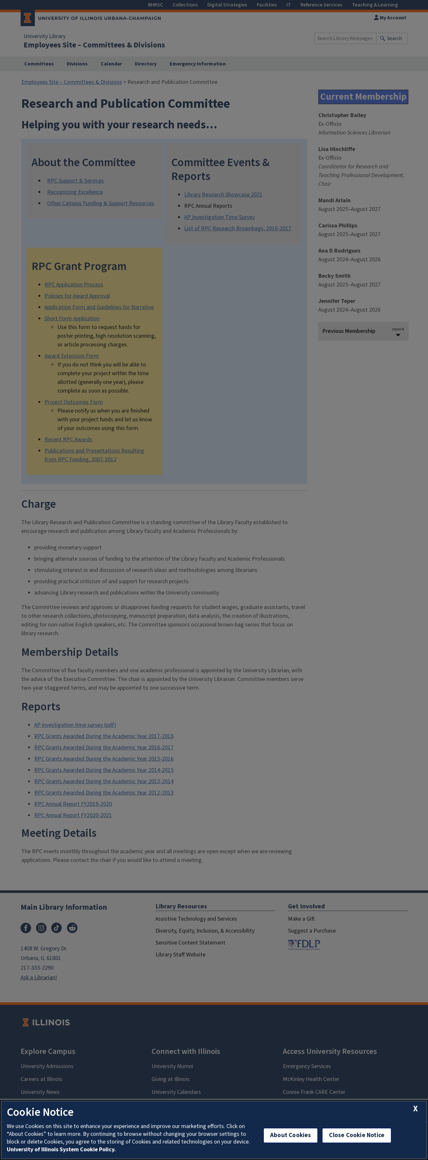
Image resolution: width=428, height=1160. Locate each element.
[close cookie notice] (415, 1108)
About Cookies (290, 1135)
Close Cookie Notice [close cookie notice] (356, 1135)
